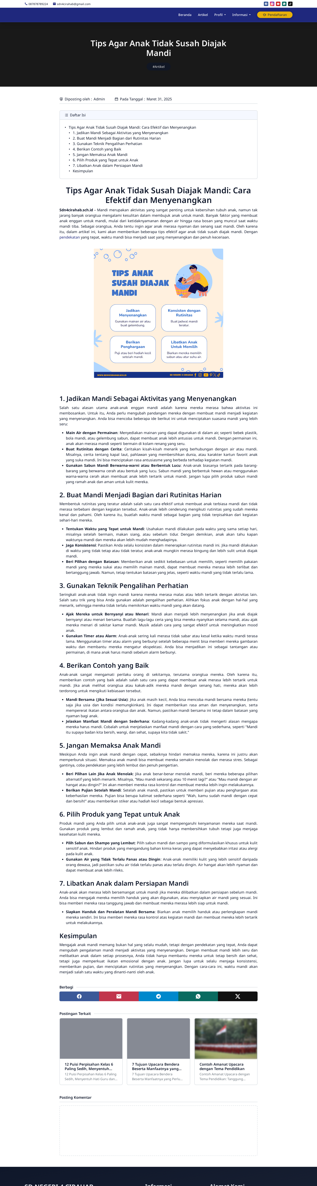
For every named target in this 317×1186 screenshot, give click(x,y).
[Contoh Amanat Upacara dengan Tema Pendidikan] (226, 1038)
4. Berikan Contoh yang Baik (97, 149)
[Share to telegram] (158, 996)
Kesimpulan (83, 170)
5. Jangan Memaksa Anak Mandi (100, 154)
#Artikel (159, 66)
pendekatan (69, 237)
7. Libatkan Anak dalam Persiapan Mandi (108, 165)
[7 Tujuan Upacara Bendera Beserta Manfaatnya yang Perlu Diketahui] (158, 1038)
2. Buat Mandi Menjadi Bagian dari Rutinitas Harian (117, 138)
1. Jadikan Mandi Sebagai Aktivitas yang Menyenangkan (120, 132)
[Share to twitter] (238, 996)
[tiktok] (290, 4)
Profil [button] (218, 15)
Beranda (184, 15)
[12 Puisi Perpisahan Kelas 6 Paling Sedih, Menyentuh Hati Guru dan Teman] (91, 1038)
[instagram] (272, 4)
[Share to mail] (119, 996)
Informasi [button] (239, 15)
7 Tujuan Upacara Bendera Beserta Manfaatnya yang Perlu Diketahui (155, 1066)
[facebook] (266, 4)
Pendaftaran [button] (275, 15)
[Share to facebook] (79, 996)
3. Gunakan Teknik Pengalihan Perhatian (107, 143)
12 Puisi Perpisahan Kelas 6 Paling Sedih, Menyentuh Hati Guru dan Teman (89, 1066)
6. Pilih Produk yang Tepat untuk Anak (105, 160)
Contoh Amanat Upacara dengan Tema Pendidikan (222, 1066)
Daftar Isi (75, 115)
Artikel (203, 15)
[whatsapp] (284, 4)
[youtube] (278, 4)
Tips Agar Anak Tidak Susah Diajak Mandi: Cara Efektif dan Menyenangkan (132, 127)
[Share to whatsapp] (198, 996)
